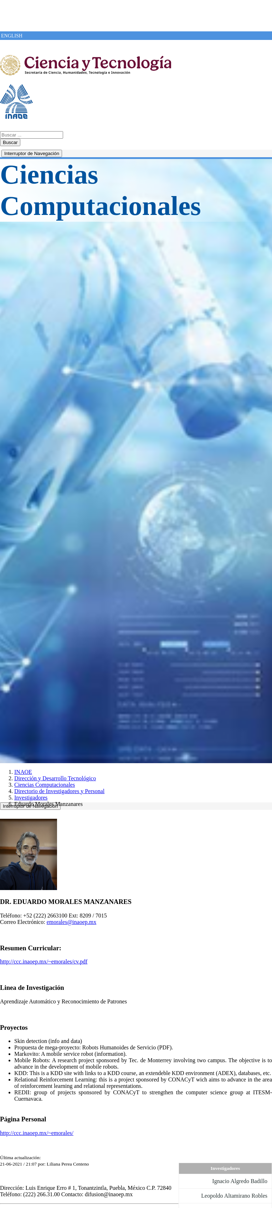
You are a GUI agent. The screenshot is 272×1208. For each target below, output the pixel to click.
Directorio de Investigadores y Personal (59, 791)
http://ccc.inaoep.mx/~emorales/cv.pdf (43, 961)
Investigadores (30, 798)
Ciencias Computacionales (44, 785)
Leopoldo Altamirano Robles (234, 1196)
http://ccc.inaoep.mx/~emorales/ (36, 1133)
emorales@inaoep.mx (72, 922)
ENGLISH (11, 35)
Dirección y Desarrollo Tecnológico (55, 778)
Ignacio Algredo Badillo (239, 1181)
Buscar (10, 142)
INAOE (23, 772)
